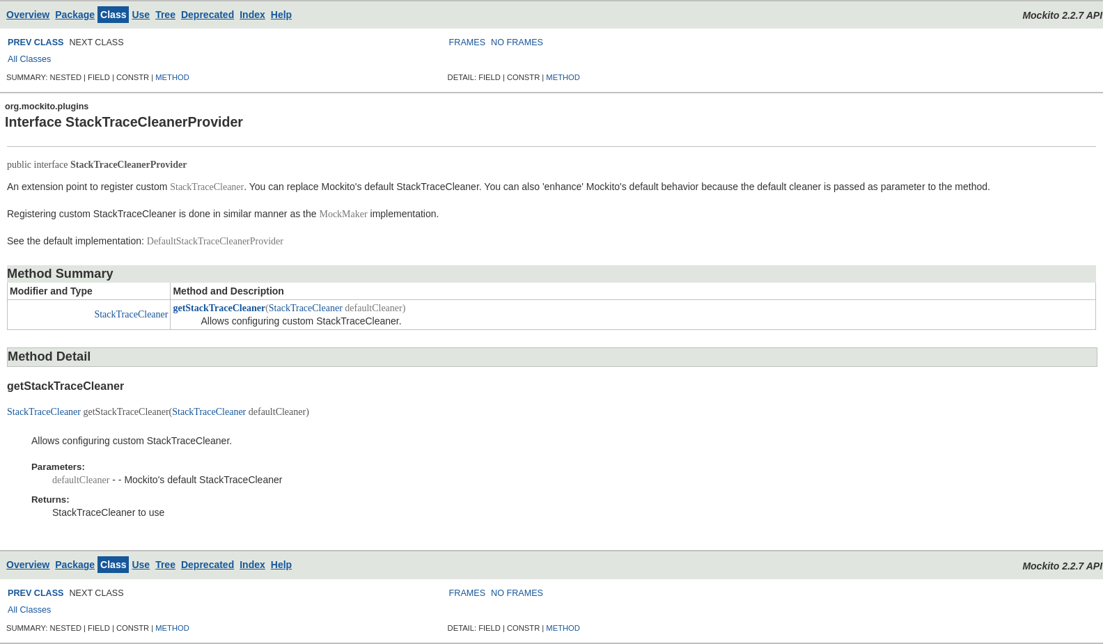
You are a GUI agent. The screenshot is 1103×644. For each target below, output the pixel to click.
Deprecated (207, 14)
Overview (27, 14)
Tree (165, 14)
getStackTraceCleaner (219, 308)
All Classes (29, 59)
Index (252, 14)
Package (75, 14)
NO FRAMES (517, 42)
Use (141, 14)
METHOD (172, 77)
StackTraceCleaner (131, 314)
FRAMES (467, 42)
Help (281, 14)
